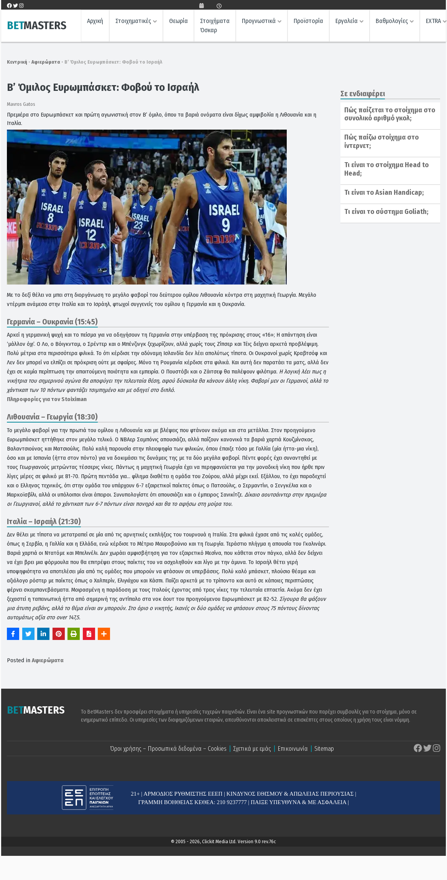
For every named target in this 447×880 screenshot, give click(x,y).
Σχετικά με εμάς (252, 748)
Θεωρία (178, 21)
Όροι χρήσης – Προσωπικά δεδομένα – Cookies (168, 748)
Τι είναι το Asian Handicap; (384, 192)
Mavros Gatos (21, 104)
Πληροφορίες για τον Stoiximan (47, 399)
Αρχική (95, 21)
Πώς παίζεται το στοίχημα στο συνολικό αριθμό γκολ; (389, 114)
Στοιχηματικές (133, 21)
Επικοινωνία (293, 748)
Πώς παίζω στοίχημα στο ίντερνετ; (381, 141)
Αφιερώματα (45, 62)
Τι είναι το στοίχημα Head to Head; (386, 169)
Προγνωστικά (259, 21)
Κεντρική (17, 62)
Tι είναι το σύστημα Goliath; (386, 211)
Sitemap (324, 748)
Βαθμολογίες (392, 21)
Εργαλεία (346, 21)
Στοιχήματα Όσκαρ (215, 26)
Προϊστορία (308, 21)
